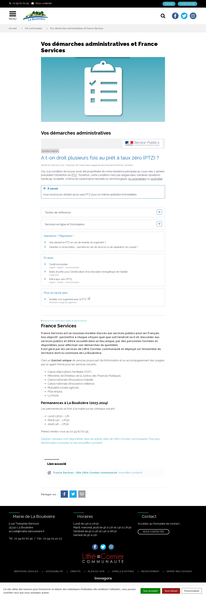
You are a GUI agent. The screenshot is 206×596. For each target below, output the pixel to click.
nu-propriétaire (137, 178)
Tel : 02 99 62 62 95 (21, 538)
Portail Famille (187, 3)
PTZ (74, 175)
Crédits (75, 571)
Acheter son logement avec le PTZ (69, 299)
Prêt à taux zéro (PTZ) (60, 279)
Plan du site (96, 571)
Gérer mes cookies (179, 571)
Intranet (169, 3)
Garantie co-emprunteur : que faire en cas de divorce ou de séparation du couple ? (93, 247)
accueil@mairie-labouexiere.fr (26, 531)
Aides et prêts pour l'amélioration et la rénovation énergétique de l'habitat (88, 271)
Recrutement (150, 571)
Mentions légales (26, 571)
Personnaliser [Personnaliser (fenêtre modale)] (191, 590)
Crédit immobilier (58, 264)
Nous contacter (153, 531)
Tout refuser (171, 590)
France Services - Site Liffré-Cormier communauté (95, 472)
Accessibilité (54, 571)
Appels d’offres (123, 571)
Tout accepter (150, 590)
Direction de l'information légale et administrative (65, 321)
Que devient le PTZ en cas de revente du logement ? (77, 242)
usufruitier (156, 178)
